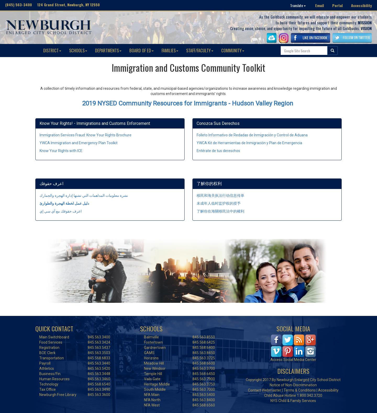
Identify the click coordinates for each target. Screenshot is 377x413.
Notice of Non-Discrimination (293, 385)
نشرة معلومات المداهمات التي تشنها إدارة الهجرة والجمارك (84, 195)
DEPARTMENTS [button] (108, 50)
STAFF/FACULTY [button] (199, 50)
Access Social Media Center (293, 360)
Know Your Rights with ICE (61, 151)
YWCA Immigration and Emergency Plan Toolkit (79, 143)
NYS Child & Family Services (293, 401)
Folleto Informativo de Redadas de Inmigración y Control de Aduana (252, 135)
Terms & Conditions (300, 390)
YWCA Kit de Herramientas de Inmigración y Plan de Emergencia (249, 143)
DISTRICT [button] (52, 50)
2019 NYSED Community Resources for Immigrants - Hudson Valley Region (187, 103)
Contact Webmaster (264, 390)
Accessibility (361, 5)
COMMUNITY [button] (232, 50)
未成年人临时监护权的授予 (219, 203)
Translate (298, 5)
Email (319, 5)
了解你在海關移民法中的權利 (220, 211)
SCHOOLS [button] (78, 50)
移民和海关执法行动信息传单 (220, 195)
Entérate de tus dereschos (218, 151)
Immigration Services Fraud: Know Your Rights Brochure (85, 135)
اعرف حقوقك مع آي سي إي (61, 211)
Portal (337, 5)
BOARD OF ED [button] (141, 50)
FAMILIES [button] (170, 50)
